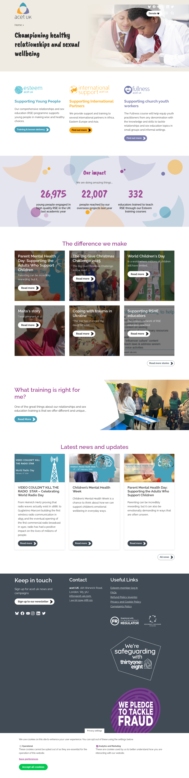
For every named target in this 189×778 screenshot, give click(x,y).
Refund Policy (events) (123, 597)
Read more (26, 543)
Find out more (79, 130)
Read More (24, 419)
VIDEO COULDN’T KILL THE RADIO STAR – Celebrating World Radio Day (38, 491)
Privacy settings (94, 730)
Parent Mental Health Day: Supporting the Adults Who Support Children (148, 491)
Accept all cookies (33, 766)
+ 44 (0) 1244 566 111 (81, 600)
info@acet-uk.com (80, 596)
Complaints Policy (121, 606)
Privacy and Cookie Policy (125, 601)
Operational (27, 746)
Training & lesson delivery (31, 129)
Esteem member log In (124, 587)
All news (164, 557)
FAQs (113, 592)
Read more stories (159, 363)
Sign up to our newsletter (33, 601)
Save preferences (28, 759)
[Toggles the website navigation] (166, 13)
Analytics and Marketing (110, 746)
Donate (154, 13)
